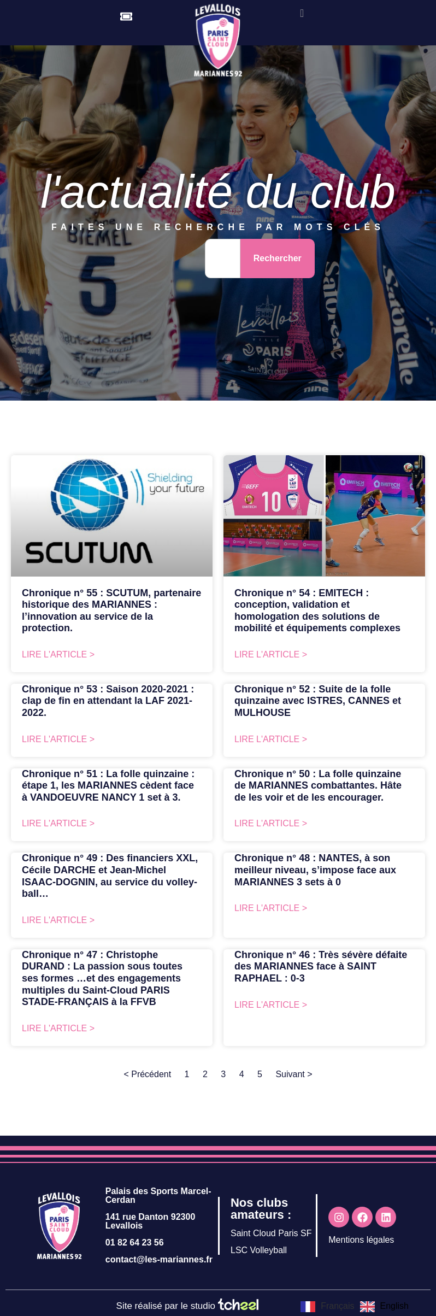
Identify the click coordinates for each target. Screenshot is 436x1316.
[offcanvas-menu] (302, 13)
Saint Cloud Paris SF (271, 1233)
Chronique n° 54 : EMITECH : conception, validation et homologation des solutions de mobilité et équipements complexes (317, 611)
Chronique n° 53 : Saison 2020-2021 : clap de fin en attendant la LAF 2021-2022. (108, 701)
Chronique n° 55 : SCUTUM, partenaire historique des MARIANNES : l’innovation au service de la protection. (111, 611)
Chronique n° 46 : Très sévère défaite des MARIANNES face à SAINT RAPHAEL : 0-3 (320, 966)
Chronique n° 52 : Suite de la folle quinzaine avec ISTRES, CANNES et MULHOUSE (317, 701)
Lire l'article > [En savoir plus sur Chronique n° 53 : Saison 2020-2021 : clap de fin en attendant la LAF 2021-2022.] (58, 739)
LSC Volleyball (259, 1250)
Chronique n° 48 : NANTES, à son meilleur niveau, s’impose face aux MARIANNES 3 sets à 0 (315, 870)
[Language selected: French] (357, 1306)
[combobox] (222, 258)
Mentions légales (361, 1239)
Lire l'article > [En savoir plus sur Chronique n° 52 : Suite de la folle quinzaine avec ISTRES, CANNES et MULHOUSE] (270, 739)
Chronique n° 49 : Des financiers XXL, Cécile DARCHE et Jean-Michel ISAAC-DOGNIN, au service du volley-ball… (110, 876)
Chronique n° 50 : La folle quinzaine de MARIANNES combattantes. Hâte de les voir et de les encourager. (318, 785)
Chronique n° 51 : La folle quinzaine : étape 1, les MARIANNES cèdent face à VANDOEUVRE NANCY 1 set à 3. (108, 785)
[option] (384, 1306)
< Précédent (147, 1074)
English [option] (394, 1306)
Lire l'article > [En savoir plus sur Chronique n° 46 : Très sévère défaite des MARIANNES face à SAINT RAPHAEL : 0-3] (270, 1004)
